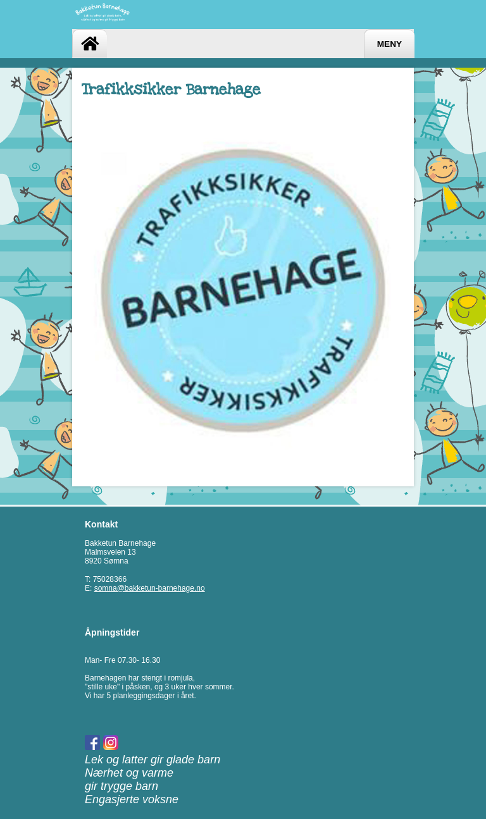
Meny (389, 44)
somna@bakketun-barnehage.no (149, 588)
